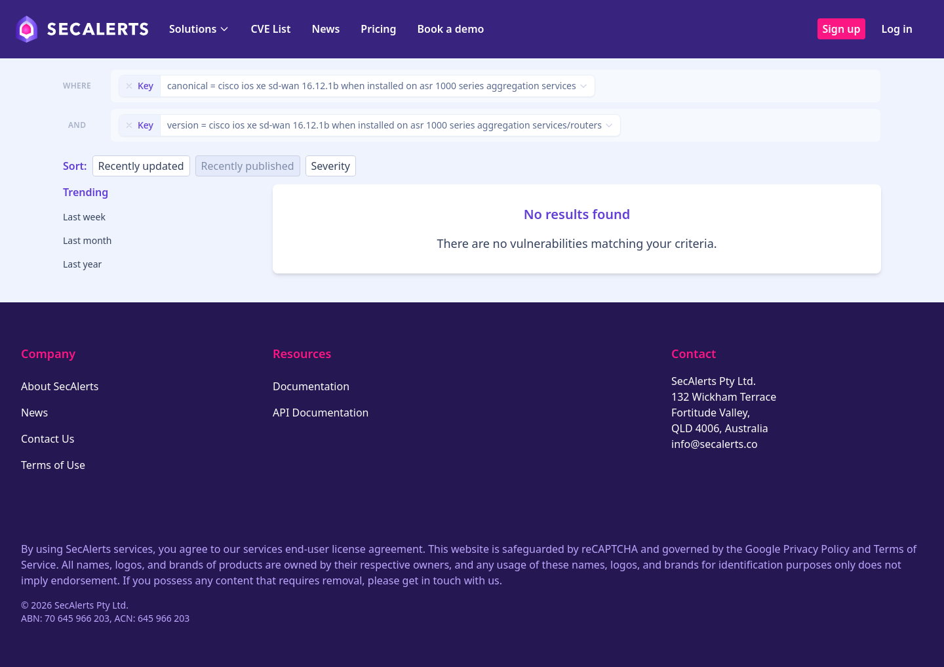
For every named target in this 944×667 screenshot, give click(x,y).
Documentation (311, 386)
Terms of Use (53, 465)
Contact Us (47, 439)
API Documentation (321, 412)
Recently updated (141, 166)
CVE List (270, 29)
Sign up (842, 29)
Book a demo (450, 29)
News (325, 29)
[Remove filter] (129, 85)
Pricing (378, 29)
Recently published (247, 166)
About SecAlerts (59, 386)
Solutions (199, 29)
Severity (330, 166)
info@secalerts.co (714, 444)
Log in (897, 29)
